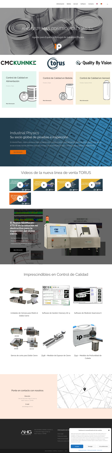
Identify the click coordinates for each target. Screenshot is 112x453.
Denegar (90, 446)
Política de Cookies (82, 450)
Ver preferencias (103, 446)
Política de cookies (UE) (63, 441)
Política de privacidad (91, 450)
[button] (109, 430)
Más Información (18, 152)
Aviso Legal (99, 450)
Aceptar (77, 446)
